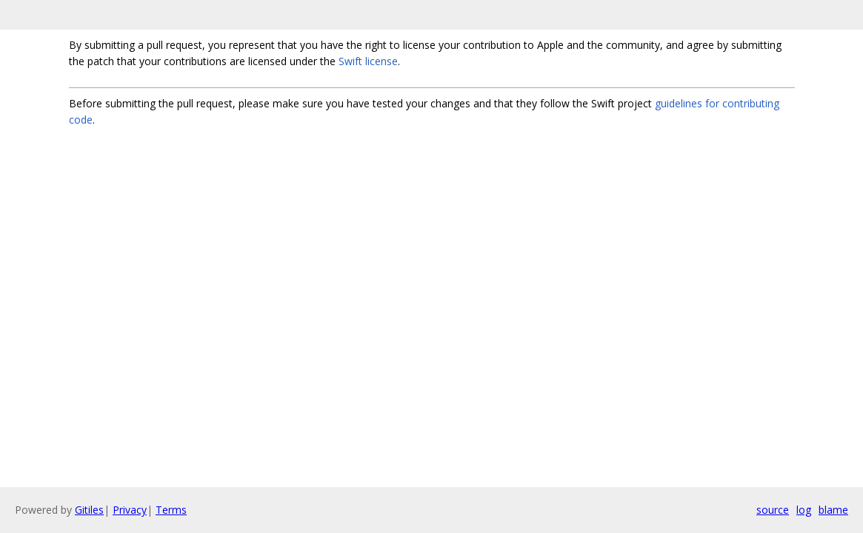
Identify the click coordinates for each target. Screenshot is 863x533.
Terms (171, 510)
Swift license (368, 61)
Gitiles (89, 510)
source (772, 510)
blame (833, 510)
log (803, 510)
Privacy (130, 510)
